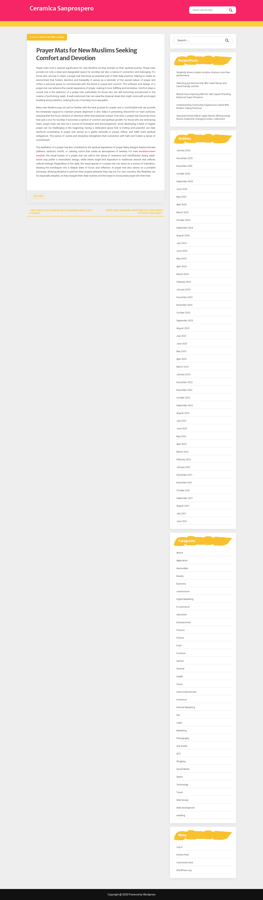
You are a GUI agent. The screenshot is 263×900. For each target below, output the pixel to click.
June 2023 (181, 343)
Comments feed (184, 862)
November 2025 (184, 166)
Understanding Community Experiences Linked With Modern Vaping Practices (202, 106)
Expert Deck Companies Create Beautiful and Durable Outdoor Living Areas (134, 211)
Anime (179, 553)
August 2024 (182, 235)
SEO (178, 753)
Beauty (180, 576)
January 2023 (183, 374)
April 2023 (181, 359)
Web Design (182, 800)
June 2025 (181, 189)
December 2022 (184, 382)
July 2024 (181, 243)
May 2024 (181, 258)
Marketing (181, 730)
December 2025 (184, 158)
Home (179, 684)
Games (180, 661)
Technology (182, 784)
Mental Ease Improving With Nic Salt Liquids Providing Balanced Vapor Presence (203, 96)
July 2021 (181, 513)
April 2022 (181, 444)
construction (182, 591)
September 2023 (184, 320)
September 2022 (184, 405)
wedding (180, 815)
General (180, 668)
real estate (181, 746)
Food (178, 645)
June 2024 (181, 251)
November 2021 (184, 482)
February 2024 (183, 282)
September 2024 (184, 228)
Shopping (38, 196)
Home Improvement (186, 692)
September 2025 (184, 181)
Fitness (180, 638)
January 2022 (183, 467)
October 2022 (183, 397)
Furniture (180, 653)
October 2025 (183, 173)
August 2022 (182, 413)
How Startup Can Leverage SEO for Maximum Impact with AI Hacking (60, 211)
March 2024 (182, 274)
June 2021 (181, 521)
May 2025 (181, 197)
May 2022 (181, 436)
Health (179, 676)
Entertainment (183, 622)
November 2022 (184, 390)
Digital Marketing (184, 599)
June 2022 (181, 428)
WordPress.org (183, 870)
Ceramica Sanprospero (62, 8)
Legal (179, 722)
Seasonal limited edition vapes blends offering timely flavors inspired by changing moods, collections (203, 117)
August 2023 (182, 328)
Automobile (182, 568)
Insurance (181, 699)
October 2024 (183, 220)
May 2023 (181, 351)
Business (181, 584)
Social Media (182, 769)
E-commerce (182, 607)
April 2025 (181, 204)
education (181, 614)
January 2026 (183, 150)
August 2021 (182, 506)
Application (182, 560)
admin (61, 37)
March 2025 (182, 212)
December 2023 (184, 297)
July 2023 (181, 336)
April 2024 (181, 266)
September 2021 (184, 498)
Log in (179, 847)
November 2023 (184, 305)
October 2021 (183, 490)
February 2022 (183, 459)
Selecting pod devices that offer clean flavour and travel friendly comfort (201, 85)
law (178, 715)
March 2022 (182, 452)
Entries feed (182, 854)
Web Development (185, 808)
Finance (180, 630)
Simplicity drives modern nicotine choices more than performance (203, 74)
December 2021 (184, 475)
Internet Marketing (185, 707)
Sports (179, 777)
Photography (182, 738)
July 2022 (181, 421)
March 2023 (182, 366)
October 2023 (183, 312)
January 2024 (183, 289)
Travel (179, 792)
